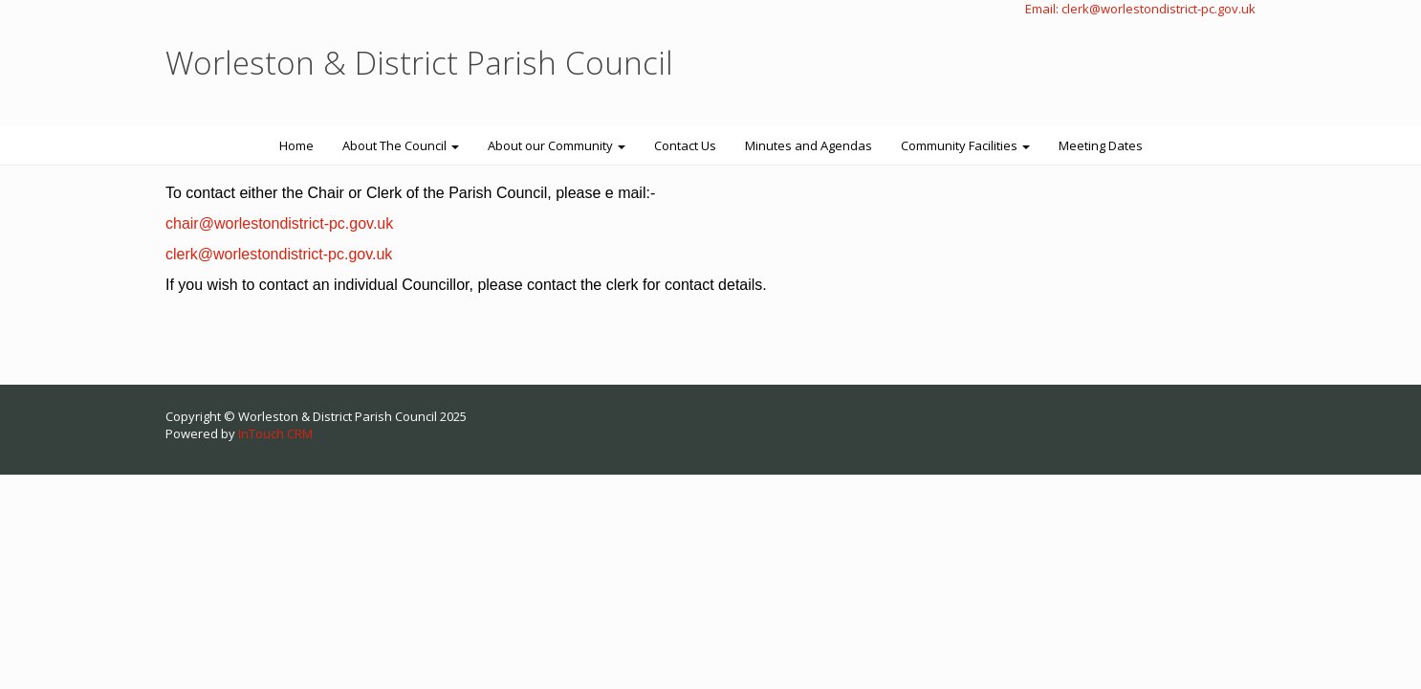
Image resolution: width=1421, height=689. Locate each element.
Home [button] (296, 145)
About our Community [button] (556, 145)
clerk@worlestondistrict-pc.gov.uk (278, 254)
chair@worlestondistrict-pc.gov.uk (279, 223)
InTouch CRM (275, 433)
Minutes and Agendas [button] (808, 145)
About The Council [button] (400, 145)
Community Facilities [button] (965, 145)
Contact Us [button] (685, 145)
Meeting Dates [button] (1101, 145)
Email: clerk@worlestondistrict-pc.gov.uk (1140, 8)
